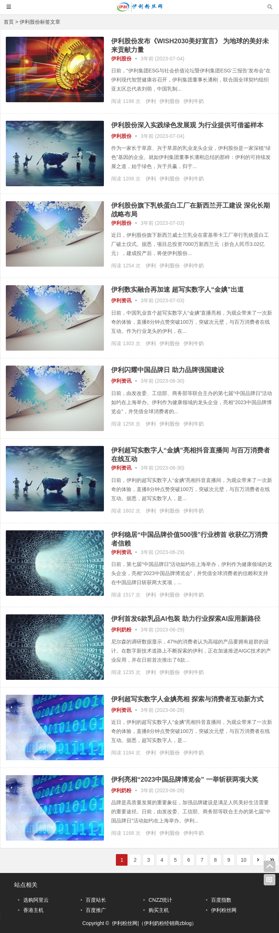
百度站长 (96, 900)
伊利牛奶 (193, 101)
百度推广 (96, 910)
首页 (9, 22)
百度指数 (221, 900)
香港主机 (33, 910)
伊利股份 (121, 58)
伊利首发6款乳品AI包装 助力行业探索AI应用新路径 (185, 618)
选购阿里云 (36, 900)
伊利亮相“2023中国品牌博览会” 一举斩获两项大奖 (184, 779)
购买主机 (159, 910)
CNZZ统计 (160, 900)
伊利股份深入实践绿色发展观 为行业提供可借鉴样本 (187, 125)
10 (244, 860)
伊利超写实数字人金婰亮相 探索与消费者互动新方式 (187, 699)
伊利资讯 (121, 300)
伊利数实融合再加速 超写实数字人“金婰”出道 (177, 289)
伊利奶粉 (121, 630)
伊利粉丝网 (223, 910)
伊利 (151, 101)
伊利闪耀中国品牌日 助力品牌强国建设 (167, 370)
